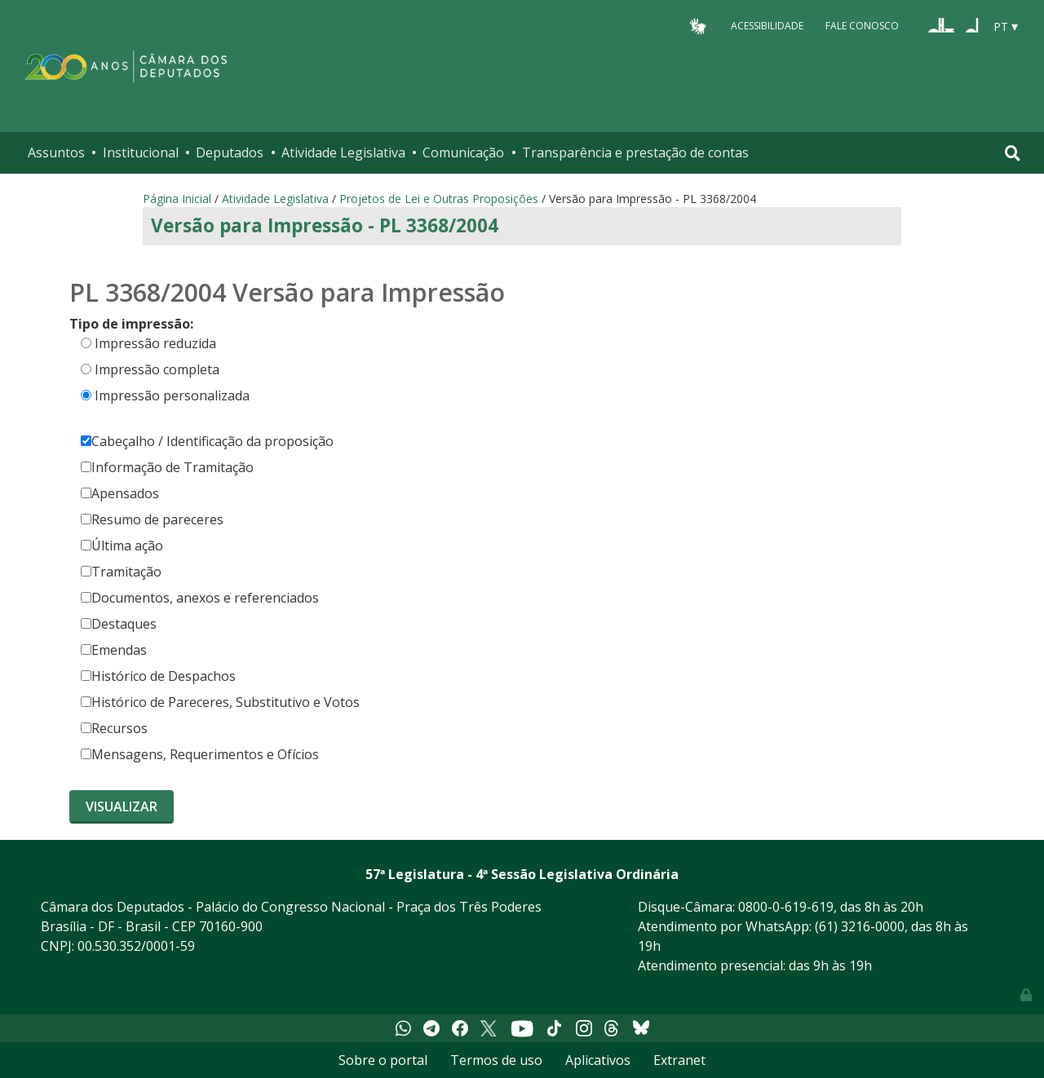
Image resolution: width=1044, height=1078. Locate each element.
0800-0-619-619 (786, 907)
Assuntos (56, 152)
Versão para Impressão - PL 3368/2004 (324, 225)
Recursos (114, 728)
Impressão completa (157, 369)
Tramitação (121, 572)
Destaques (119, 624)
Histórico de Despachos (158, 676)
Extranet (679, 1060)
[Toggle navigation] (1012, 153)
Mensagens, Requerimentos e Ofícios (200, 754)
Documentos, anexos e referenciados (200, 598)
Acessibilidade (767, 26)
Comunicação (463, 152)
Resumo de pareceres (152, 519)
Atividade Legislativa (343, 152)
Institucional (141, 152)
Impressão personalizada (172, 395)
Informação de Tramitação (167, 467)
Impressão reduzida (155, 343)
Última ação (122, 545)
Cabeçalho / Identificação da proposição (207, 441)
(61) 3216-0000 (860, 926)
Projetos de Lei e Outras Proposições (438, 198)
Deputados (229, 152)
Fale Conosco (862, 26)
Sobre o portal (382, 1060)
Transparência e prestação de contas (635, 152)
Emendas (114, 650)
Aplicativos (597, 1060)
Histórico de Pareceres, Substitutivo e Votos (220, 702)
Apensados (120, 493)
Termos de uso (496, 1060)
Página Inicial (177, 198)
